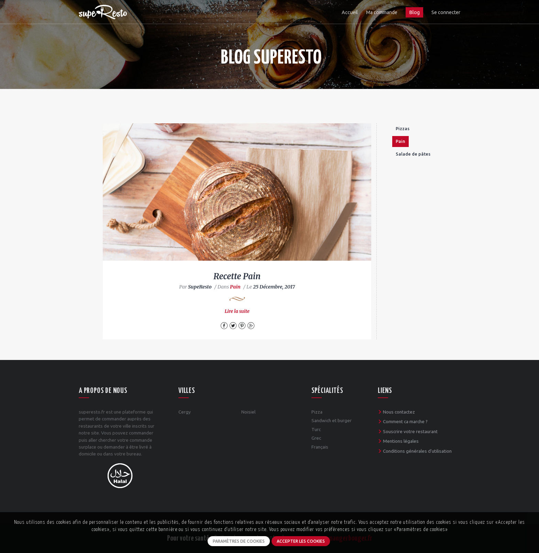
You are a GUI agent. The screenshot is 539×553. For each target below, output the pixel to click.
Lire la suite (236, 311)
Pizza (316, 412)
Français (319, 447)
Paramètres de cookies (239, 541)
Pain (235, 287)
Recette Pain (237, 276)
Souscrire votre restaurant (410, 431)
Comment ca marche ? (405, 421)
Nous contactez (399, 412)
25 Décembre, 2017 (274, 287)
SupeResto (200, 287)
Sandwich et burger (331, 420)
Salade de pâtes (413, 153)
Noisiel (248, 412)
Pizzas (402, 128)
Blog (414, 12)
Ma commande (381, 12)
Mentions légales (401, 441)
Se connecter (445, 12)
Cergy (184, 412)
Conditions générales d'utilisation (417, 451)
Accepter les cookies (301, 541)
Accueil (350, 12)
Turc (316, 429)
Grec (316, 438)
